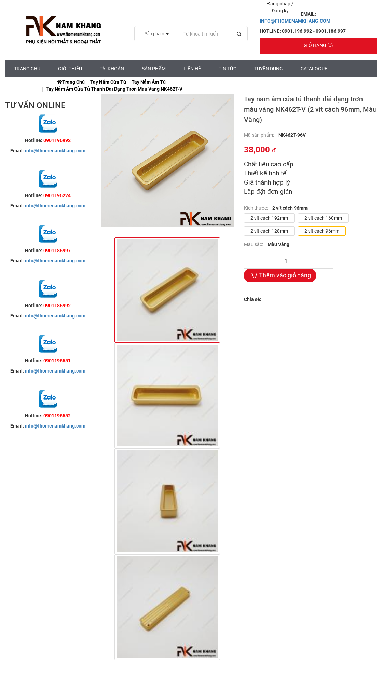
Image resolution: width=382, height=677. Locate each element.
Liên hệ (192, 68)
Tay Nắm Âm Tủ (149, 82)
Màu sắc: (254, 244)
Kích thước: (256, 208)
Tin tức (227, 68)
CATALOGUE (314, 68)
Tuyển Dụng (268, 68)
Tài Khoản (112, 68)
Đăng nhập (279, 3)
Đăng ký (280, 10)
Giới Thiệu (70, 68)
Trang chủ (27, 68)
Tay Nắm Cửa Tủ (108, 82)
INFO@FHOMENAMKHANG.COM (295, 21)
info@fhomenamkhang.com (55, 150)
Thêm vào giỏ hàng (280, 275)
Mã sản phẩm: (259, 135)
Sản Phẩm (154, 68)
